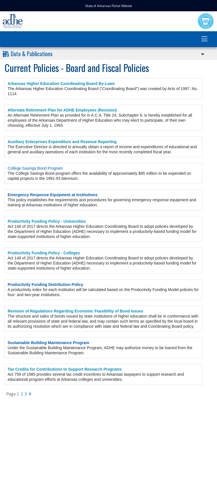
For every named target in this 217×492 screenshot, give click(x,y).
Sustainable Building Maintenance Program (48, 342)
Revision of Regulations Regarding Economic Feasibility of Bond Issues (75, 311)
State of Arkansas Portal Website (108, 6)
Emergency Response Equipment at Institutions (52, 195)
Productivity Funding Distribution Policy (45, 284)
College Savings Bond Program (35, 168)
